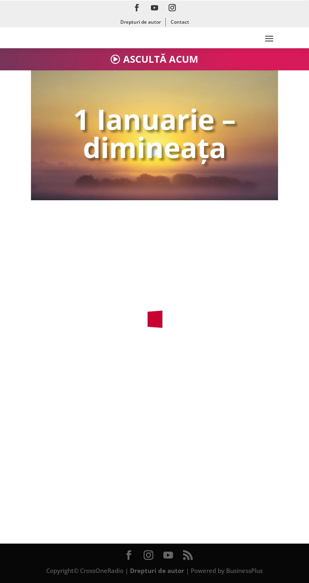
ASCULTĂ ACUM (160, 59)
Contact (180, 21)
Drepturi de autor (140, 21)
